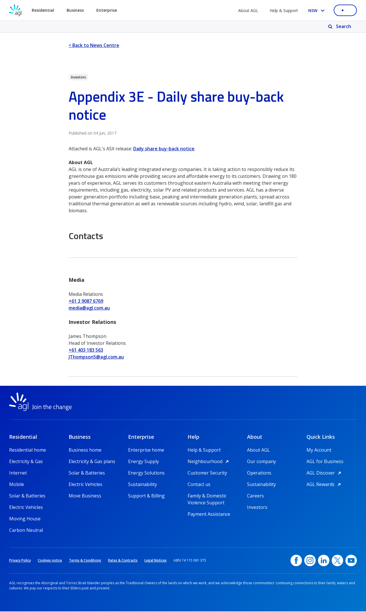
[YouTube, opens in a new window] (351, 561)
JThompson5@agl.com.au (96, 357)
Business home (85, 450)
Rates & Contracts (123, 560)
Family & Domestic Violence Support (207, 496)
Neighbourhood (209, 461)
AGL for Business (325, 462)
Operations (259, 473)
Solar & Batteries (27, 496)
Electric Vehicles (26, 508)
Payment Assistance (209, 514)
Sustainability (142, 485)
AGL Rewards (325, 484)
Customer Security (207, 473)
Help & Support (284, 10)
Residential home (27, 450)
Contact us (199, 485)
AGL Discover (325, 473)
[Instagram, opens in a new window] (310, 561)
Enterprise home (146, 450)
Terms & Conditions (85, 560)
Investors (257, 508)
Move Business (85, 496)
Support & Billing (146, 496)
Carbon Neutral (26, 531)
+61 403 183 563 (86, 350)
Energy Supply (143, 462)
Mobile (16, 485)
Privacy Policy (20, 560)
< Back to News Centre (94, 45)
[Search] (340, 26)
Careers (255, 496)
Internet (18, 473)
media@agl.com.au (89, 308)
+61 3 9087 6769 (86, 301)
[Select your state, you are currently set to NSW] (317, 10)
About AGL (248, 10)
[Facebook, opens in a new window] (296, 561)
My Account (319, 450)
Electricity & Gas (26, 462)
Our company (261, 462)
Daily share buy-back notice (163, 148)
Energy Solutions (146, 473)
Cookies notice (50, 560)
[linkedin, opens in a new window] (323, 561)
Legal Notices (155, 560)
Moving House (25, 519)
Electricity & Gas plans (92, 462)
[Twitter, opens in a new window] (337, 561)
